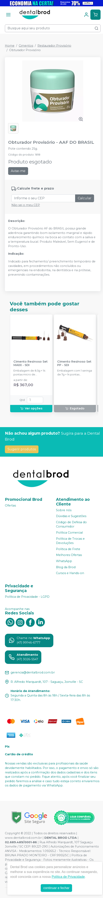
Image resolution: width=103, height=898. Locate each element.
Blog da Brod (66, 567)
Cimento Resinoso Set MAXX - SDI (30, 363)
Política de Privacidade (68, 876)
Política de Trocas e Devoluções (70, 541)
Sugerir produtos (22, 449)
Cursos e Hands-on (70, 573)
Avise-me (18, 171)
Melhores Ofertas (69, 555)
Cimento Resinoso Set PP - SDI (74, 363)
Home (9, 45)
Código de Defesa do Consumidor (71, 524)
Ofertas (10, 505)
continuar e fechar (56, 888)
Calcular (84, 198)
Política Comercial (69, 532)
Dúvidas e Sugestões (71, 516)
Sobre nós (63, 510)
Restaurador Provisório (54, 45)
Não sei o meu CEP (25, 205)
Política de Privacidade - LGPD (27, 597)
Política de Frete (68, 549)
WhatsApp (64, 561)
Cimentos (26, 45)
